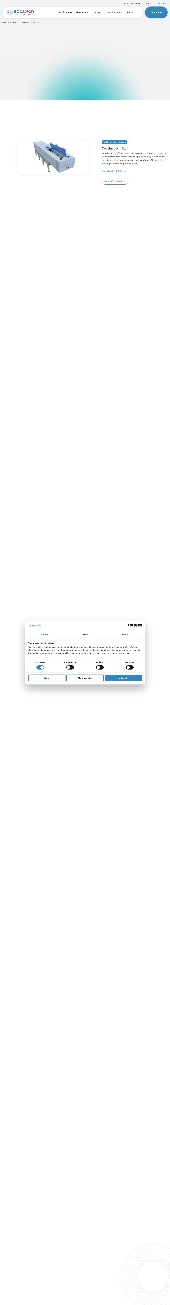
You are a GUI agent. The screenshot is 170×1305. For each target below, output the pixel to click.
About (130, 12)
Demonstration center (131, 3)
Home (4, 22)
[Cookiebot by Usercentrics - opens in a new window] (130, 626)
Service (97, 12)
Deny (46, 678)
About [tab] (125, 634)
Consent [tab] (45, 634)
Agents (149, 3)
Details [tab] (85, 634)
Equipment (82, 12)
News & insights (114, 12)
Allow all (123, 678)
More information (113, 180)
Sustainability (162, 3)
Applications (65, 12)
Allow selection (85, 678)
